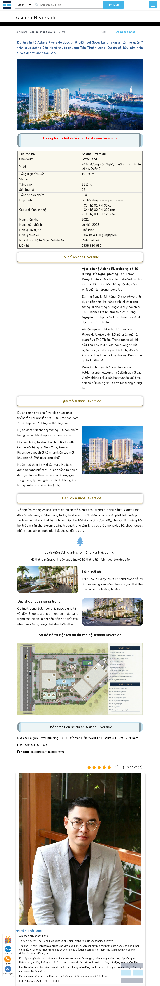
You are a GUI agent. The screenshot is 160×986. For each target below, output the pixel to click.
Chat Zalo (8, 950)
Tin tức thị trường (25, 907)
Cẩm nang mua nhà (26, 918)
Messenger (8, 970)
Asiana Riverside (49, 43)
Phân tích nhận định (26, 923)
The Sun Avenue (68, 887)
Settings (135, 834)
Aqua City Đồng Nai (26, 887)
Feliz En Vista (66, 892)
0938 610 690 (28, 851)
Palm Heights (66, 898)
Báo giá (8, 940)
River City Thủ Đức (26, 898)
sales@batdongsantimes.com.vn (124, 851)
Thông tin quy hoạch (27, 913)
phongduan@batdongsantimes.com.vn (38, 862)
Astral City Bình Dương (28, 882)
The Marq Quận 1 (25, 892)
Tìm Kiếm (113, 4)
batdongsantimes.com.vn (47, 752)
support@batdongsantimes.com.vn (81, 862)
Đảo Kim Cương (67, 882)
